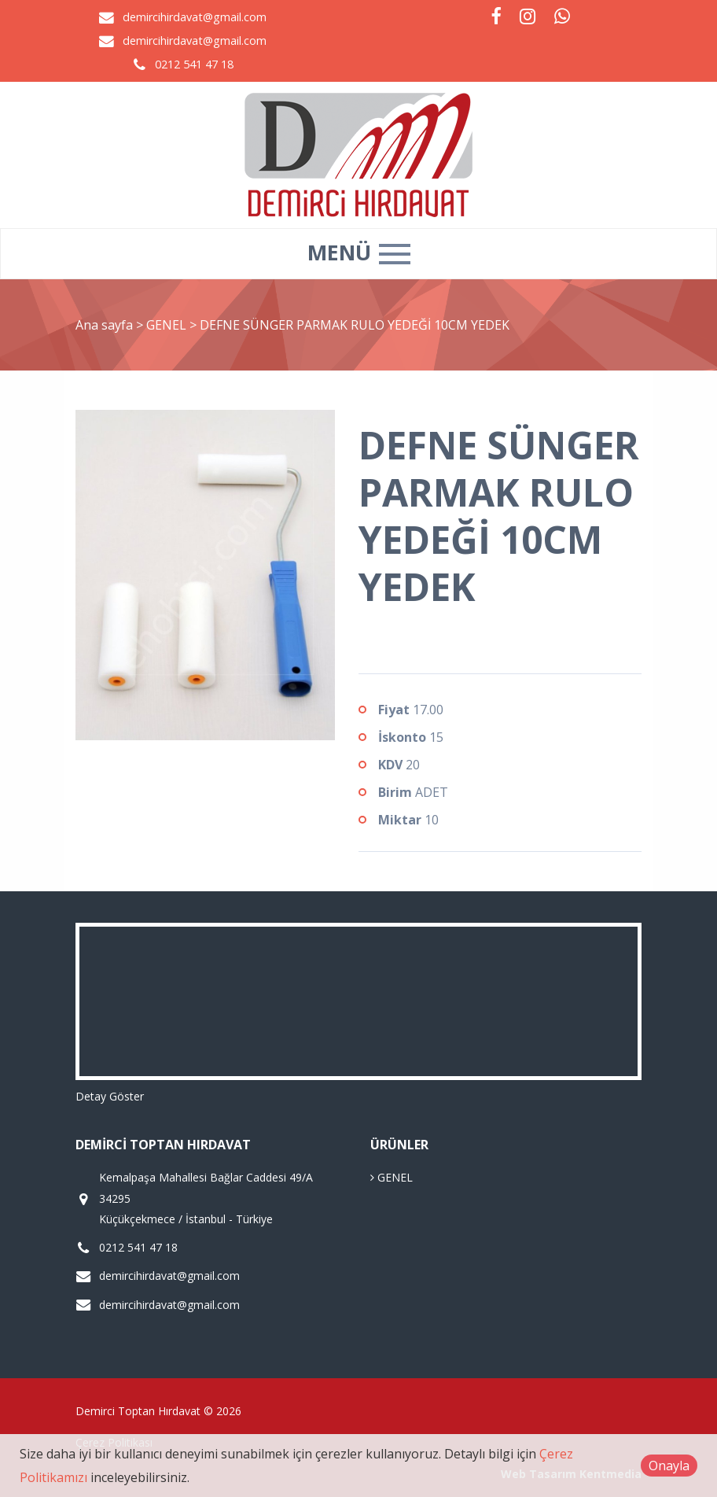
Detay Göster (109, 1096)
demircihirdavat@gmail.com (195, 16)
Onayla (669, 1465)
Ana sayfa (104, 325)
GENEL (167, 325)
